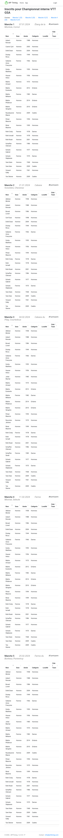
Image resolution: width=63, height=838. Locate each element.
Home (22, 3)
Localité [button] (45, 36)
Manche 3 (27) (43, 17)
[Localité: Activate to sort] (46, 34)
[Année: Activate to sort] (27, 34)
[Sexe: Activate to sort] (19, 34)
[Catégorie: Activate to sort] (36, 34)
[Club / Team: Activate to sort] (55, 34)
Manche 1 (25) (17, 17)
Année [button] (26, 36)
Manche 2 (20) (30, 17)
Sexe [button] (17, 36)
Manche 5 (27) (15, 20)
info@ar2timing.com (51, 835)
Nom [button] (7, 36)
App (26, 3)
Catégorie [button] (35, 36)
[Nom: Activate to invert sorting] (10, 34)
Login (55, 3)
